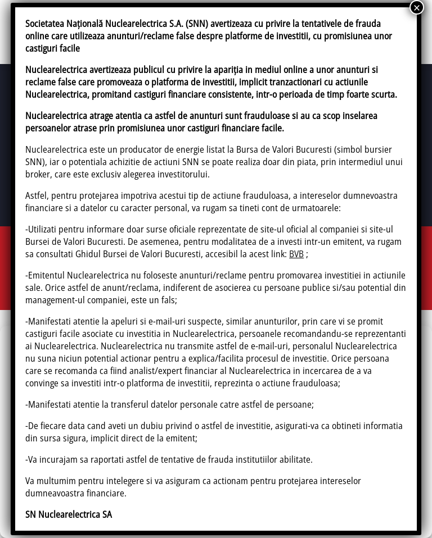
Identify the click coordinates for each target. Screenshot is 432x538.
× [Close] (416, 7)
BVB (296, 254)
